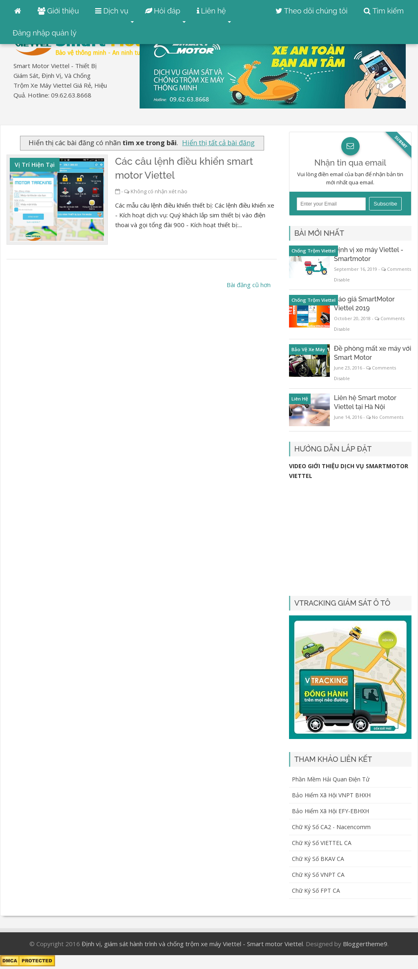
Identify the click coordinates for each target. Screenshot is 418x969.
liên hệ (299, 399)
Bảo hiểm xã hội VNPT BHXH (331, 795)
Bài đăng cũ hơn (249, 285)
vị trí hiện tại (35, 164)
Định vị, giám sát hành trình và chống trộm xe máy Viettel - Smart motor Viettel (192, 944)
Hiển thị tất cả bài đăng (218, 142)
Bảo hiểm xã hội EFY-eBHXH (330, 811)
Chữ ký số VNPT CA (318, 874)
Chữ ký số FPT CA (316, 890)
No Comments (387, 417)
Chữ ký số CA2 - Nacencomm (331, 827)
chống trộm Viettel (313, 251)
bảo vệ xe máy (308, 349)
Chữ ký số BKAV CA (318, 859)
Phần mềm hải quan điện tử (330, 779)
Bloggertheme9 (365, 944)
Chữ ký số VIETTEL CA (321, 843)
